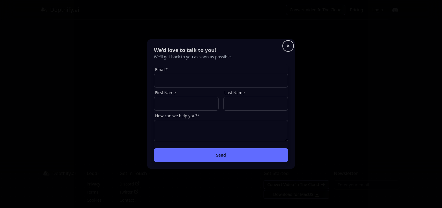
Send (221, 155)
